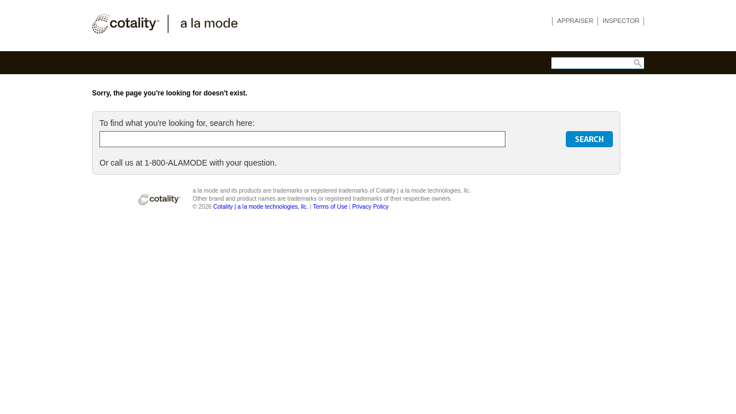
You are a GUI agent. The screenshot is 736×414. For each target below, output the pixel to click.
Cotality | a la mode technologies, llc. (260, 207)
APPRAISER (575, 20)
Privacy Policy (370, 207)
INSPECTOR (621, 20)
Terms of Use (330, 207)
